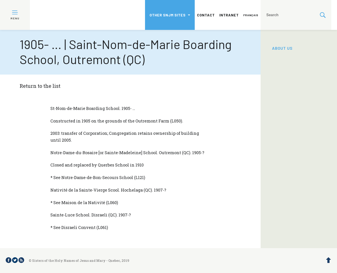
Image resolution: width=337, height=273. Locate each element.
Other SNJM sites (168, 15)
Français (250, 15)
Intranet (229, 15)
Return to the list (40, 86)
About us (282, 48)
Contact (206, 15)
